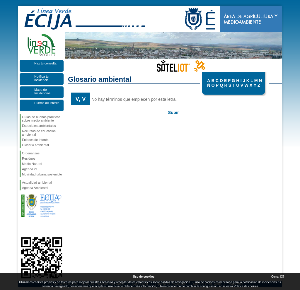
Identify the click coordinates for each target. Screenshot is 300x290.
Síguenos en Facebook (23, 227)
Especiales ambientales (39, 125)
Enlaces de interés (35, 139)
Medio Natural (32, 164)
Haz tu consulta (45, 63)
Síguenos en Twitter (32, 227)
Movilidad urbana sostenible (42, 174)
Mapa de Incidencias (42, 91)
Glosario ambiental (35, 145)
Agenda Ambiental (35, 188)
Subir (173, 112)
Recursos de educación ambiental (39, 132)
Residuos (28, 158)
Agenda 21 (30, 169)
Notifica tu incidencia (41, 78)
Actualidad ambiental (37, 182)
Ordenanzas (31, 153)
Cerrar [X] (277, 276)
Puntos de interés (46, 103)
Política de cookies (246, 286)
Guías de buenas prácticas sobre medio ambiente (41, 118)
